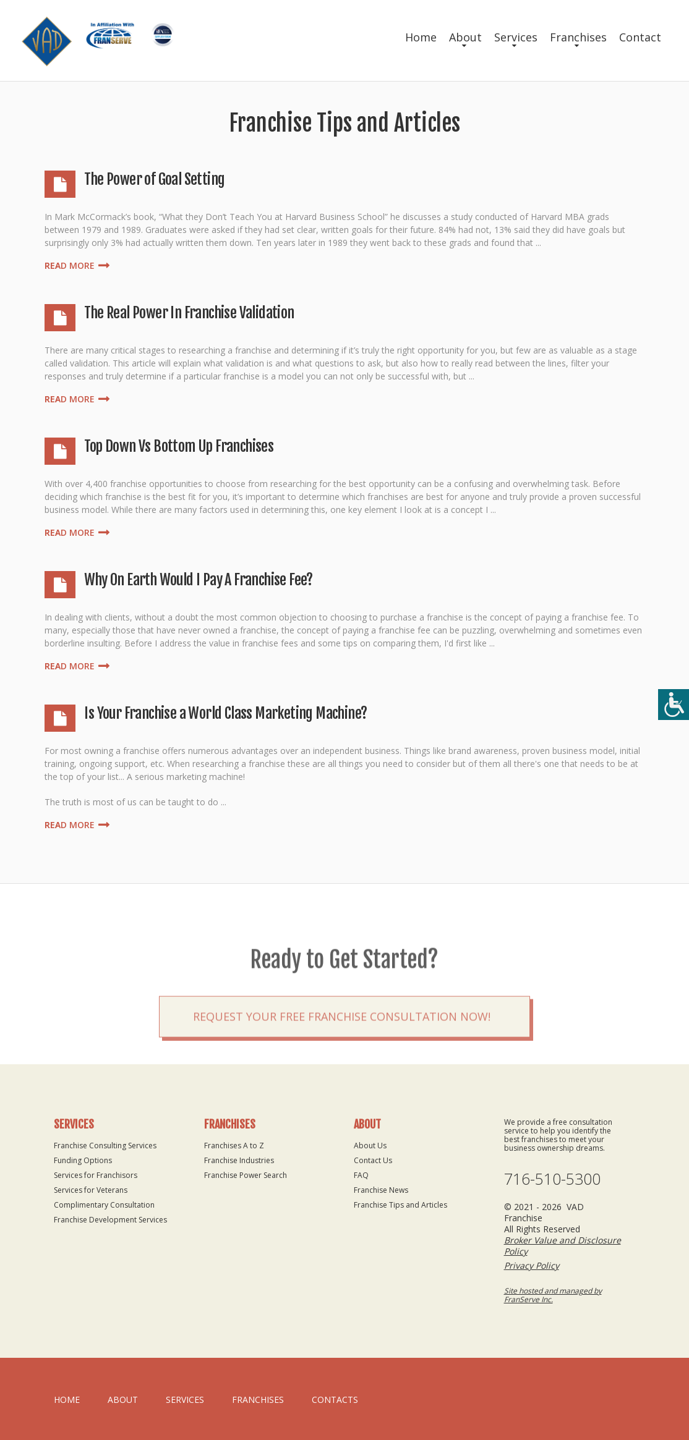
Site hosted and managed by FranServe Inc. (553, 1295)
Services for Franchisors (95, 1175)
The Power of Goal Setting (154, 179)
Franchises (578, 37)
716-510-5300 (552, 1179)
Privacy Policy (531, 1265)
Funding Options (83, 1160)
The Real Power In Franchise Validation (189, 312)
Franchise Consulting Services (105, 1145)
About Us (370, 1145)
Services (515, 37)
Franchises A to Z (234, 1145)
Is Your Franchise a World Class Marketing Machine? (225, 713)
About (465, 37)
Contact (640, 37)
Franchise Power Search (245, 1175)
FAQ (361, 1175)
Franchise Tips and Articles (400, 1205)
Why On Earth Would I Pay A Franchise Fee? (198, 579)
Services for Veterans (90, 1190)
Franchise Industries (239, 1160)
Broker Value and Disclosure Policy (562, 1245)
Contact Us (373, 1160)
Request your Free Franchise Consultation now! (341, 1050)
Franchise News (381, 1190)
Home (421, 37)
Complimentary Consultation (104, 1205)
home (67, 1399)
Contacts (335, 1399)
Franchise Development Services (110, 1219)
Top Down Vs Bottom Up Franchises (178, 446)
